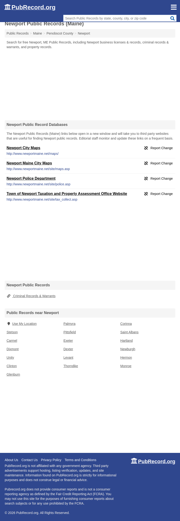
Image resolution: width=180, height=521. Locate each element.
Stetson (12, 332)
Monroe (125, 366)
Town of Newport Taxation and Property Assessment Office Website (67, 194)
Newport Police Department (31, 178)
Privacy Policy (51, 460)
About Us (11, 460)
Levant (68, 357)
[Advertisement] (90, 84)
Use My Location (22, 324)
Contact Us (29, 460)
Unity (10, 357)
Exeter (68, 340)
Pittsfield (70, 332)
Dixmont (13, 349)
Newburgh (127, 349)
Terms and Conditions (80, 460)
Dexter (68, 349)
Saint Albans (129, 332)
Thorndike (71, 366)
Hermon (126, 357)
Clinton (12, 366)
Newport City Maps (23, 148)
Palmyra (69, 324)
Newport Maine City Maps (29, 163)
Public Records (18, 33)
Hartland (126, 340)
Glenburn (13, 374)
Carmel (12, 340)
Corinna (126, 324)
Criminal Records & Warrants (31, 296)
